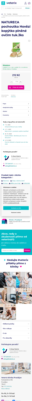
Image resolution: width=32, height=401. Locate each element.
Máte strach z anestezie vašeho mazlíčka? (17, 131)
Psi (5, 14)
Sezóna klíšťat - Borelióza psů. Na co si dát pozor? (16, 136)
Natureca (15, 14)
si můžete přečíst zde (13, 203)
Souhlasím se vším (16, 208)
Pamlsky (9, 14)
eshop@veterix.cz (10, 166)
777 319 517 (8, 164)
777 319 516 (8, 378)
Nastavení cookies (16, 212)
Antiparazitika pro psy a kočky (13, 127)
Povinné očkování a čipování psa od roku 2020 (16, 143)
